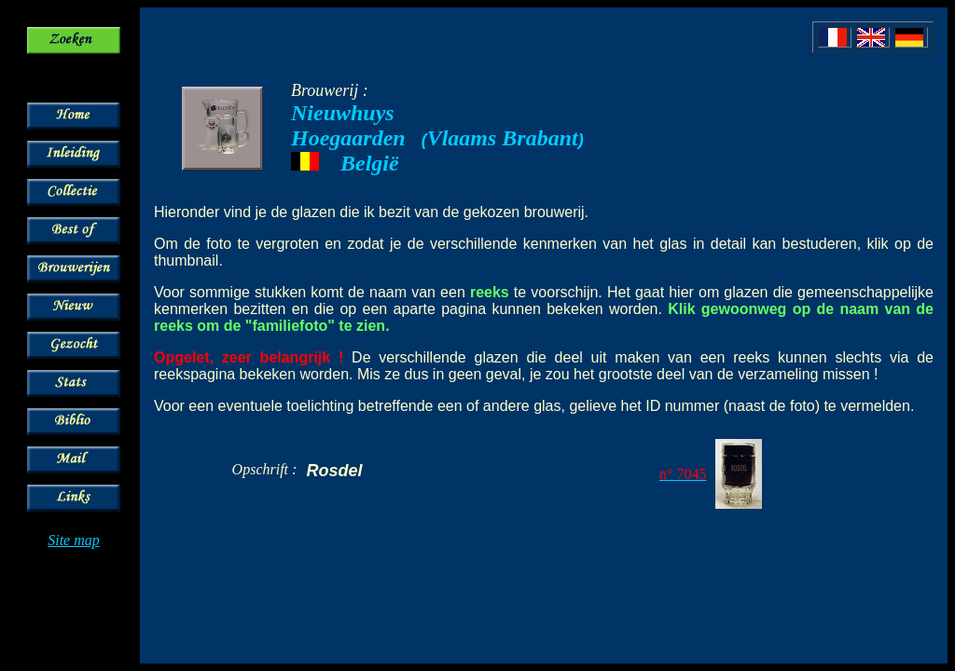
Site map (74, 540)
